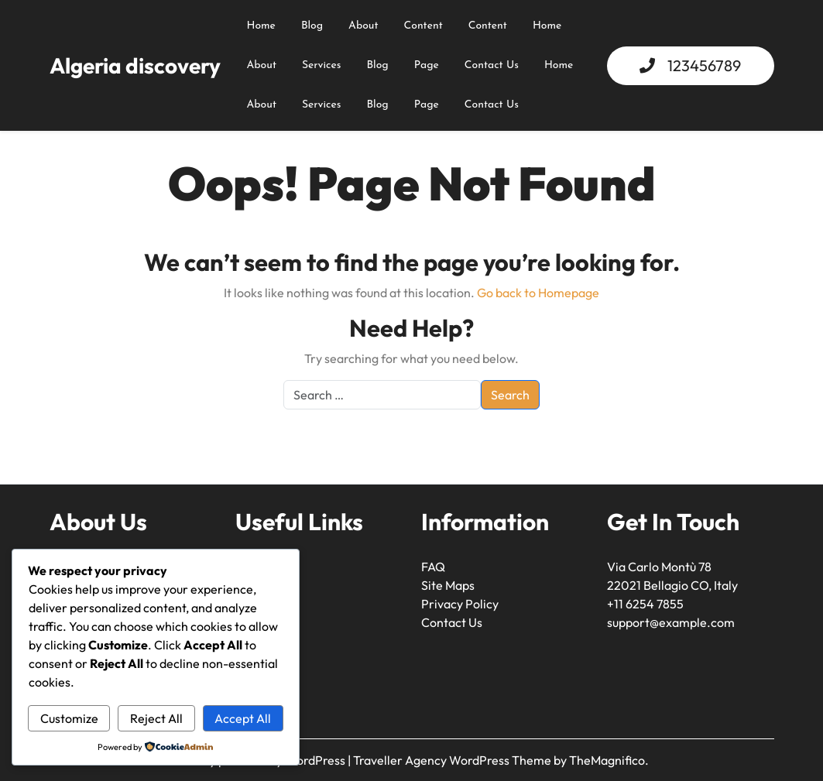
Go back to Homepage (538, 292)
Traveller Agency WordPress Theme (453, 760)
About (261, 65)
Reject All (156, 718)
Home (261, 26)
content (423, 26)
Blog (312, 26)
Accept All (242, 718)
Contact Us (492, 65)
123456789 (704, 65)
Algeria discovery (135, 65)
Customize (69, 718)
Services (321, 65)
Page (426, 65)
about (363, 26)
